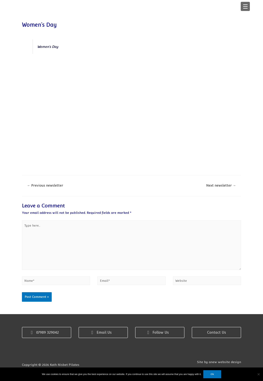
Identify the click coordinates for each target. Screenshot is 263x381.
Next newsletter (221, 186)
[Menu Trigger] (245, 6)
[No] (258, 374)
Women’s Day (48, 47)
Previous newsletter (45, 186)
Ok (212, 374)
